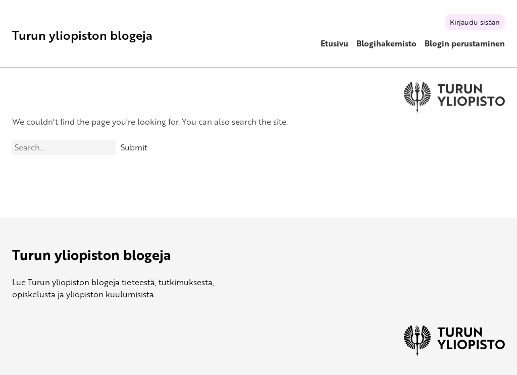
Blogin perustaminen (465, 43)
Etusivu (334, 43)
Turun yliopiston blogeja (82, 35)
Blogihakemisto (386, 43)
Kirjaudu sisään (475, 22)
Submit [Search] (134, 147)
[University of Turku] (454, 353)
